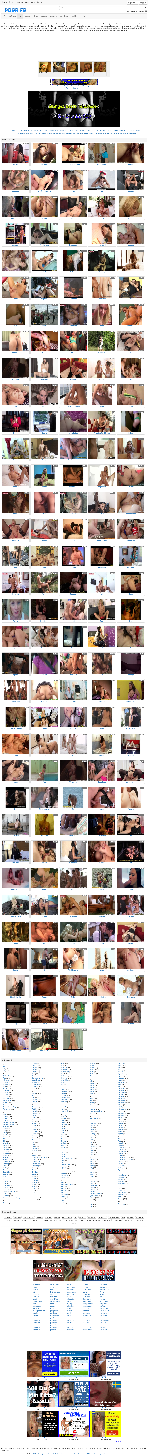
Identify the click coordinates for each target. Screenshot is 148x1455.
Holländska (64, 1080)
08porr (85, 1285)
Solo (119, 1065)
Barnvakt (6, 1126)
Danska (34, 1063)
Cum (4, 1194)
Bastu (5, 1128)
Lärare (63, 1160)
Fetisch (34, 1119)
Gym (33, 1190)
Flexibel (34, 1129)
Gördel (34, 1174)
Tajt (119, 1141)
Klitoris (63, 1128)
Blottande (6, 1149)
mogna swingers (139, 1220)
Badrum (5, 1120)
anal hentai (40, 1217)
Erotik (66, 133)
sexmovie (86, 1294)
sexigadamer (104, 1289)
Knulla (100, 133)
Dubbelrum (35, 1086)
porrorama (87, 1327)
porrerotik (70, 1320)
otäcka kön (130, 1217)
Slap (91, 1204)
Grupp (34, 1186)
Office (91, 1098)
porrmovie (103, 1313)
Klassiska (64, 1124)
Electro (34, 1095)
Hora (62, 1084)
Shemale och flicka (96, 1194)
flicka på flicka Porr (29, 1217)
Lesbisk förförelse (66, 1171)
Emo (33, 1097)
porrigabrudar (38, 1325)
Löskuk (63, 1177)
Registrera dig (132, 3)
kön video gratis (79, 1220)
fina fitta (74, 1223)
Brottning (6, 1164)
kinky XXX (57, 1217)
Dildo (33, 1065)
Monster (92, 1063)
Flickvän (34, 1132)
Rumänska (93, 1170)
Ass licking (6, 1098)
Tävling (120, 1145)
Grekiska (35, 1180)
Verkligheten (122, 1192)
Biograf (5, 1143)
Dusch (34, 1088)
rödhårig (45, 1220)
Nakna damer (115, 133)
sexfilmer (102, 1306)
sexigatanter (87, 1306)
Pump (91, 1154)
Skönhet (92, 1198)
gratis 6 (35, 1289)
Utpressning (122, 1183)
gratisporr (36, 1285)
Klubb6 (123, 130)
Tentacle (121, 1149)
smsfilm (53, 1287)
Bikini (4, 1139)
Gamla (34, 1155)
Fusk (33, 1146)
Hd (62, 1065)
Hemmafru (64, 1070)
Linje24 (14, 130)
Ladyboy (63, 1154)
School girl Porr (106, 1220)
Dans (4, 1203)
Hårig (62, 1063)
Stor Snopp (122, 1101)
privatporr (70, 1289)
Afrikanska (6, 1076)
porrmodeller (37, 1301)
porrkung (102, 1325)
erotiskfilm (54, 1299)
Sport (120, 1080)
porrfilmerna (54, 1315)
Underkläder (122, 1175)
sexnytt (85, 1292)
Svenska (121, 1127)
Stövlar (120, 1105)
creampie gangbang (55, 1220)
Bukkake (6, 1170)
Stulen (120, 1119)
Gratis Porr (71, 133)
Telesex (42, 130)
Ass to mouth (7, 1101)
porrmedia (103, 1315)
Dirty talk (35, 1068)
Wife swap (121, 1204)
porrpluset (86, 1320)
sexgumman (103, 1301)
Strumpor (121, 1115)
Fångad (34, 1111)
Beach (5, 1135)
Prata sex (48, 130)
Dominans (35, 1076)
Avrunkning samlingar (10, 1107)
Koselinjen (54, 130)
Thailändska (122, 1151)
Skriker (92, 1202)
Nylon (91, 1093)
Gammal (34, 1159)
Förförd (34, 1134)
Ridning (92, 1164)
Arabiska (6, 1090)
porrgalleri (54, 1311)
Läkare (63, 1156)
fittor (34, 1292)
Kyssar (63, 1147)
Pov (91, 1144)
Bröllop (5, 1157)
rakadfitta (70, 1306)
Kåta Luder (19, 133)
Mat (62, 1192)
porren (69, 1323)
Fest (33, 1117)
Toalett (120, 1155)
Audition (5, 1103)
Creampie (6, 1189)
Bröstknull (6, 1159)
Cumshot (6, 1196)
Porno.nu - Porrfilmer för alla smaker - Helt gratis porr (74, 86)
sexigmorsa (87, 1301)
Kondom (63, 1137)
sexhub (102, 1296)
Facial (34, 1109)
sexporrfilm (87, 1315)
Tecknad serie (122, 1147)
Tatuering (121, 1143)
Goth (33, 1176)
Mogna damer (124, 133)
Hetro (127, 11)
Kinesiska (64, 1118)
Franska (34, 1140)
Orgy (91, 1113)
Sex (75, 1217)
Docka (34, 1070)
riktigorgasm (71, 1292)
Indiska (63, 1089)
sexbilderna (54, 1285)
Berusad (5, 1137)
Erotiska (34, 1100)
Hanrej (34, 1200)
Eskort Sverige (91, 130)
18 (4, 1066)
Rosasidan (117, 130)
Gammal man (36, 1164)
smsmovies (37, 1306)
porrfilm (35, 1287)
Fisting (34, 1125)
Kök (62, 1135)
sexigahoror (103, 1285)
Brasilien (6, 1153)
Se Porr (102, 1292)
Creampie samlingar (9, 1191)
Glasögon (35, 1170)
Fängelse (35, 1113)
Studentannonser (44, 133)
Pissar (92, 1136)
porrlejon (36, 1296)
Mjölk (62, 1201)
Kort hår (63, 1141)
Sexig (101, 1294)
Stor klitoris (121, 1098)
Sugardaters (106, 133)
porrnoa (86, 1308)
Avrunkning (6, 1105)
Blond (5, 1147)
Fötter (34, 1138)
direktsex (36, 1294)
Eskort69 (26, 133)
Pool (91, 1142)
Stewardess (122, 1092)
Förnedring (35, 1136)
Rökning (92, 1166)
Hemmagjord (65, 1072)
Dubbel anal (36, 1084)
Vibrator (120, 1195)
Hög (62, 1074)
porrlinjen (102, 1323)
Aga (4, 1078)
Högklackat (64, 1076)
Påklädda (92, 1125)
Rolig (91, 1168)
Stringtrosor (122, 1109)
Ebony (34, 1093)
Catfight (5, 1181)
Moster (92, 1072)
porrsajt (35, 1318)
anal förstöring (92, 1217)
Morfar (92, 1065)
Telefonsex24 (62, 130)
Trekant (120, 1161)
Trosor (120, 1164)
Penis (91, 1132)
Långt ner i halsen (66, 1158)
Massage (64, 1190)
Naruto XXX (96, 1220)
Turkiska (121, 1166)
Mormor (92, 1068)
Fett (33, 1121)
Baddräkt (6, 1116)
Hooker (63, 1082)
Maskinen (64, 1188)
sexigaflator (103, 1287)
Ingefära (63, 1093)
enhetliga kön (7, 1220)
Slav (91, 1206)
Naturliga (92, 1085)
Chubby (5, 1187)
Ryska (92, 1176)
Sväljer (120, 1123)
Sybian (120, 1134)
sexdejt (35, 1315)
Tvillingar (121, 1168)
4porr (52, 1294)
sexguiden (103, 1304)
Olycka (92, 1103)
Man (62, 1182)
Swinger (121, 1129)
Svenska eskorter (101, 130)
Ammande (6, 1084)
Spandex (121, 1074)
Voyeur (120, 1199)
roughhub (70, 1294)
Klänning (63, 1122)
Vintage (120, 1197)
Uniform (120, 1179)
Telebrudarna (28, 130)
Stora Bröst (122, 1103)
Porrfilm (69, 1308)
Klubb (62, 1131)
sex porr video (102, 1217)
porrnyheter (87, 1330)
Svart (120, 1125)
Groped (34, 1182)
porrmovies (103, 1308)
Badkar (5, 1118)
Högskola (64, 1078)
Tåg (119, 1139)
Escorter (53, 133)
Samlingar (93, 1181)
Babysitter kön (140, 1217)
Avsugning (6, 1109)
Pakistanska (93, 1123)
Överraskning (94, 1118)
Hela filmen (64, 1068)
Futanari (34, 1148)
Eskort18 (129, 130)
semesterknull (55, 1301)
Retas (91, 1161)
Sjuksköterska (94, 1196)
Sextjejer (110, 130)
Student (120, 1117)
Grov (33, 1184)
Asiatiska (6, 1094)
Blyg (4, 1151)
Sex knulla (87, 1299)
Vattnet (120, 1190)
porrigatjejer (54, 1325)
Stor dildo (121, 1096)
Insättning (64, 1095)
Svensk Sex (87, 133)
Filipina (34, 1123)
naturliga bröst (128, 1220)
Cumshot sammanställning (11, 1198)
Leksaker (64, 1169)
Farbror (34, 1115)
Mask (62, 1186)
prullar (69, 1285)
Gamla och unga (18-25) (40, 1157)
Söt (119, 1068)
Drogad (34, 1082)
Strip (119, 1111)
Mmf (62, 1203)
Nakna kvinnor (33, 133)
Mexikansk (64, 1195)
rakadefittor (71, 1299)
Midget (63, 1197)
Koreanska (64, 1139)
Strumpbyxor (122, 1113)
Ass (4, 1096)
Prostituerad (93, 1146)
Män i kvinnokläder (67, 1184)
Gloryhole (35, 1172)
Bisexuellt (6, 1145)
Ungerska (121, 1177)
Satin (91, 1183)
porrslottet (70, 1330)
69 (4, 1071)
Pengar (92, 1129)
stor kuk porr (24, 1220)
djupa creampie (118, 1220)
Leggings (64, 1167)
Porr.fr (34, 1454)
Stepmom (121, 1090)
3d (4, 1069)
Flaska (34, 1127)
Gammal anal (36, 1161)
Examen (34, 1102)
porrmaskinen (104, 1320)
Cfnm (4, 1183)
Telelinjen (20, 130)
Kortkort (63, 1143)
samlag (69, 1296)
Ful (33, 1144)
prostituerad (54, 1296)
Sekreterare (93, 1185)
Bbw (4, 1131)
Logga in (143, 3)
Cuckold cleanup (67, 1217)
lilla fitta (89, 1220)
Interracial (64, 1100)
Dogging (34, 1072)
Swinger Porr (7, 1217)
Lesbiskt (63, 1173)
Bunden (5, 1174)
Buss (4, 1176)
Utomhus (121, 1181)
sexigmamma (88, 1304)
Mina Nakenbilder (80, 130)
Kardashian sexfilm (114, 1217)
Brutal (5, 1168)
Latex (62, 1163)
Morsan (92, 1070)
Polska (92, 1140)
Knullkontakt (60, 133)
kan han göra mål (35, 1220)
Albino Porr (48, 1217)
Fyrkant (34, 1150)
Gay (133, 11)
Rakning (92, 1159)
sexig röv (16, 1220)
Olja (91, 1101)
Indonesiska (64, 1091)
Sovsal (120, 1072)
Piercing (92, 1134)
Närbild (92, 1083)
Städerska (121, 1088)
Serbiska (92, 1189)
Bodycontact (136, 130)
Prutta (91, 1148)
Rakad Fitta (79, 133)
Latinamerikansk (66, 1165)
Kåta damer (132, 133)
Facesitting (35, 1107)
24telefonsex (55, 1292)
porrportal (86, 1318)
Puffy (91, 1150)
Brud (4, 1166)
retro (52, 1304)
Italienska (64, 1102)
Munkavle (93, 1074)
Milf (62, 1199)
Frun (33, 1142)
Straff (120, 1107)
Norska (92, 1087)
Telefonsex (35, 130)
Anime (5, 1088)
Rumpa (92, 1172)
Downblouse (36, 1080)
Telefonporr (71, 130)
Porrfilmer (94, 133)
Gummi (34, 1188)
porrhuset (36, 1327)
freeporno (53, 1289)
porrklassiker (104, 1311)
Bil (4, 1141)
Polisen (92, 1138)
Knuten (63, 1133)
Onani (91, 1107)
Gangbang (35, 1166)
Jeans (63, 1109)
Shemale (142, 11)
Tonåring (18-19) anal (125, 1159)
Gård (33, 1168)
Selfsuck (92, 1187)
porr (100, 1318)
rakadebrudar (72, 1287)
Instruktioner (65, 1097)
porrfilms (53, 1313)
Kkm (62, 1120)
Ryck (91, 1174)
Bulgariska (6, 1172)
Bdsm (5, 1133)
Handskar (35, 1198)
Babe (4, 1114)
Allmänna (6, 1080)
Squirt (120, 1086)
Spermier (121, 1078)
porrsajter (86, 1311)
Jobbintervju (65, 1111)
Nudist (92, 1089)
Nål (91, 1081)
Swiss (120, 1132)
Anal (4, 1086)
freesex (35, 1304)
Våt (119, 1188)
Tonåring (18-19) (123, 1157)
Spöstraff (121, 1082)
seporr (85, 1287)
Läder (62, 1152)
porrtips (69, 1301)
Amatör (5, 1082)
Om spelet (93, 1105)
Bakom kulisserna (8, 1122)
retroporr (53, 1306)
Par (91, 1127)
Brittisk (5, 1155)
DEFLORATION (68, 1220)
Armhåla (5, 1092)
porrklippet (103, 1330)
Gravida (34, 1178)
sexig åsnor (82, 1217)
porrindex (70, 1327)
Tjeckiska (121, 1153)
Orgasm (92, 1109)
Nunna (92, 1091)
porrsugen (36, 1320)
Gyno (33, 1192)
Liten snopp (64, 1175)
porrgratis (53, 1308)
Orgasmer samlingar (96, 1111)
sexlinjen (86, 1296)
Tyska (120, 1170)
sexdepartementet (39, 1311)
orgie (123, 1217)
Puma (91, 1152)
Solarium (121, 1063)
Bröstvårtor (6, 1161)
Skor (91, 1200)
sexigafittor (87, 1289)
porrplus (86, 1323)
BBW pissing (17, 1217)
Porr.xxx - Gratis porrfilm (74, 88)
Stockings (121, 1094)
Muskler (92, 1076)
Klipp (62, 1126)
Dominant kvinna (37, 1078)
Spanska (121, 1076)
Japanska (64, 1107)
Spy (119, 1084)
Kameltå (63, 1116)
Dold (33, 1074)
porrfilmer (53, 1320)
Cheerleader (7, 1185)
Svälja (120, 1121)
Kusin (62, 1145)
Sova (120, 1070)
